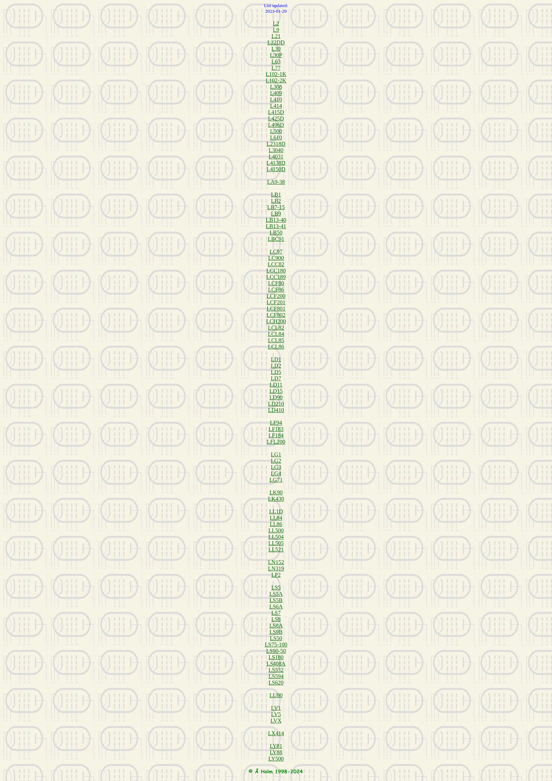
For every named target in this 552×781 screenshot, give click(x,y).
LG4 (276, 473)
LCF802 (275, 315)
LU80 (275, 695)
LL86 (276, 524)
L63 (276, 61)
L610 (276, 137)
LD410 (276, 410)
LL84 (276, 518)
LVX (275, 721)
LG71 (275, 480)
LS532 (276, 670)
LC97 (276, 252)
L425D (276, 118)
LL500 (276, 530)
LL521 (276, 549)
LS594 (276, 676)
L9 (276, 30)
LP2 (276, 575)
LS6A (276, 607)
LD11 (276, 385)
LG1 (276, 454)
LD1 (276, 359)
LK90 (275, 492)
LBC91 (276, 239)
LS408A (276, 664)
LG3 (276, 467)
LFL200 (276, 442)
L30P (276, 55)
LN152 (276, 562)
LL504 (276, 537)
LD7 (276, 378)
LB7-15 (276, 207)
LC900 (276, 258)
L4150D (275, 169)
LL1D (276, 511)
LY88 (276, 752)
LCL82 (276, 328)
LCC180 (276, 271)
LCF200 (275, 296)
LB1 (276, 195)
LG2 (276, 461)
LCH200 (276, 321)
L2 (276, 23)
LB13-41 (276, 226)
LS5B (275, 600)
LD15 (275, 391)
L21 (276, 36)
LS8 (276, 619)
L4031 (276, 157)
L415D (276, 112)
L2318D (275, 144)
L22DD (276, 42)
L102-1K (276, 74)
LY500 (276, 759)
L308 (276, 87)
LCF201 (275, 302)
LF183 (276, 429)
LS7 (276, 613)
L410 (276, 99)
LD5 (276, 372)
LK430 (276, 499)
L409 (276, 93)
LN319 (276, 568)
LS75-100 (276, 645)
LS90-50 (276, 651)
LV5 (276, 714)
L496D (276, 125)
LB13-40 (276, 220)
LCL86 (276, 347)
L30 (276, 49)
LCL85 (276, 340)
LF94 (276, 423)
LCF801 (275, 309)
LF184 (276, 435)
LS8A (276, 626)
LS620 (276, 683)
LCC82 (276, 264)
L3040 (276, 150)
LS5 (276, 588)
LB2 (276, 201)
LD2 (276, 366)
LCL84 (276, 334)
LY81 (276, 746)
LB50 (276, 233)
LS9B (275, 632)
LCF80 (276, 283)
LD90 (275, 397)
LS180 (276, 657)
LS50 (276, 638)
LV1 (276, 708)
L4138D (275, 163)
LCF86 (276, 290)
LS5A (276, 594)
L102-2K (276, 80)
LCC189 (276, 277)
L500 (276, 131)
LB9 (276, 214)
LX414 (276, 733)
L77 (276, 68)
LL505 (276, 543)
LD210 (276, 404)
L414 (276, 106)
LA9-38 (276, 182)
